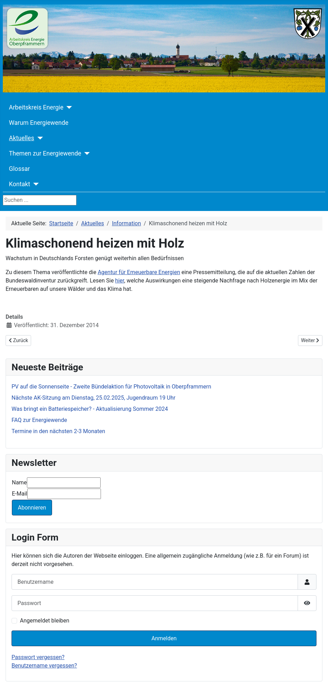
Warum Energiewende (38, 122)
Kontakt (19, 184)
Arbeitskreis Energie (36, 107)
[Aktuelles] (38, 138)
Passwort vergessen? (38, 657)
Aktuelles (21, 138)
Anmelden (163, 638)
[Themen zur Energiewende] (85, 153)
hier (119, 280)
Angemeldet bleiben (44, 620)
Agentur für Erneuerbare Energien (139, 272)
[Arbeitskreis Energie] (67, 107)
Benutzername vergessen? (44, 665)
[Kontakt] (34, 184)
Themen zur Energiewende (45, 153)
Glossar (19, 168)
